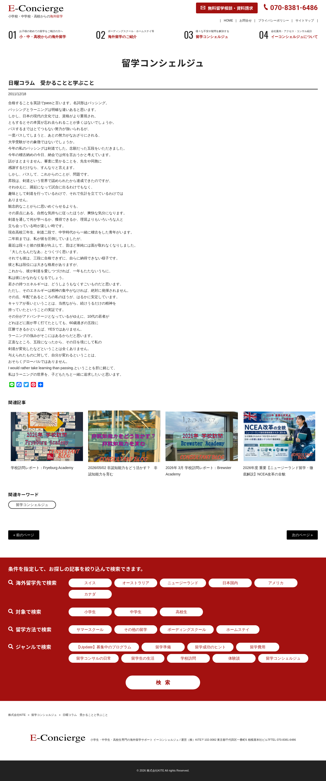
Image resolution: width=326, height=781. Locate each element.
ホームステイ (237, 629)
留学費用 (257, 647)
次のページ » (302, 535)
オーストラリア (135, 583)
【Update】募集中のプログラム (104, 647)
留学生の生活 (142, 658)
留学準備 (163, 647)
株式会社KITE (17, 714)
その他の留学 (135, 629)
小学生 (90, 612)
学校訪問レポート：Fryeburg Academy (42, 473)
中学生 (136, 612)
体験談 (234, 658)
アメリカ (276, 583)
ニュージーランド (182, 583)
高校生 (181, 612)
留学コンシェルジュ (32, 505)
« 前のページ (23, 535)
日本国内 (230, 583)
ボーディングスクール (186, 629)
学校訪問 (188, 658)
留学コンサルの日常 (93, 658)
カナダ (90, 594)
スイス (90, 583)
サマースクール (90, 629)
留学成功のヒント (210, 647)
